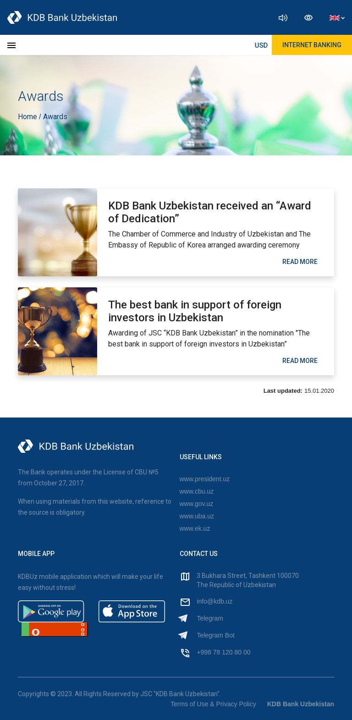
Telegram (210, 618)
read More (300, 261)
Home (28, 116)
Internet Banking (311, 45)
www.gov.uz (197, 503)
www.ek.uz (195, 528)
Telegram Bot (215, 635)
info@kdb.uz (214, 601)
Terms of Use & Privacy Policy (213, 704)
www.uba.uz (197, 516)
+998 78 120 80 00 (223, 652)
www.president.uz (205, 479)
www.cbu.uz (197, 491)
